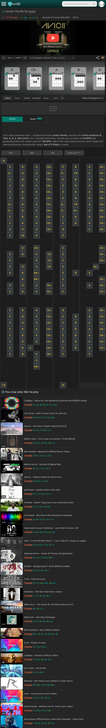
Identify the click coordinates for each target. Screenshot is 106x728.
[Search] (94, 4)
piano (17, 98)
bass (56, 98)
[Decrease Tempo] (3, 58)
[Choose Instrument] (62, 98)
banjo (46, 98)
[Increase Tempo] (24, 58)
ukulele (27, 98)
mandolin (37, 98)
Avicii (32, 11)
